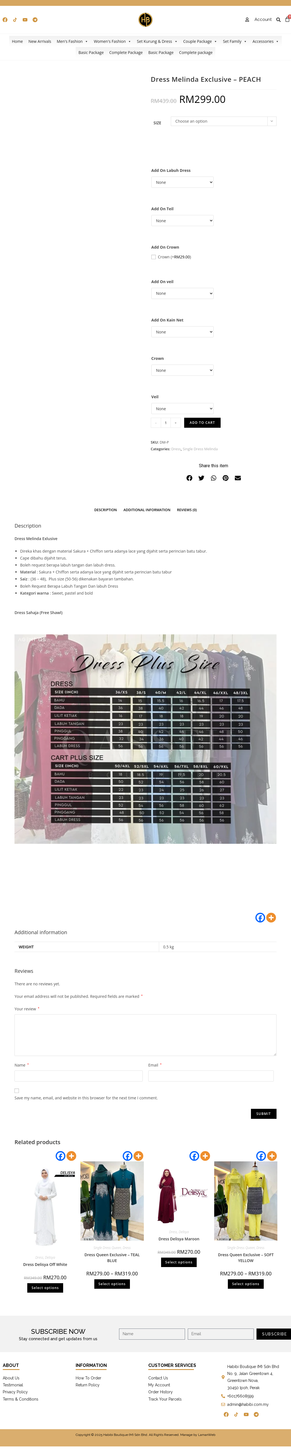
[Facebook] (260, 917)
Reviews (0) (187, 510)
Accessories (266, 41)
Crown (174, 256)
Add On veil (162, 281)
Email (155, 1065)
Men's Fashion (72, 41)
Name (21, 1065)
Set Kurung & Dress (157, 41)
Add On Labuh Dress (171, 170)
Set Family (235, 41)
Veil (155, 396)
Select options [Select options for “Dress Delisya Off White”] (45, 1287)
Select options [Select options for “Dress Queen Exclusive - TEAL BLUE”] (112, 1284)
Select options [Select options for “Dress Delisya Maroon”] (179, 1262)
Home (17, 41)
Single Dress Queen (107, 1247)
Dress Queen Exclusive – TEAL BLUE (112, 1257)
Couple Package (200, 41)
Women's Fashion (112, 41)
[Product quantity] (166, 423)
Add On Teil (162, 208)
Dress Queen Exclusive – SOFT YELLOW (245, 1257)
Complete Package (126, 52)
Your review (26, 1008)
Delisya (50, 1257)
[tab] (106, 510)
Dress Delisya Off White (45, 1264)
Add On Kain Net (167, 320)
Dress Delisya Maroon (179, 1238)
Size (157, 122)
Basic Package (91, 52)
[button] (189, 478)
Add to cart (202, 422)
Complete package (196, 52)
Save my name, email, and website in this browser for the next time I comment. (86, 1097)
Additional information (147, 510)
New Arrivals (39, 41)
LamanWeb (206, 1435)
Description (105, 510)
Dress (176, 448)
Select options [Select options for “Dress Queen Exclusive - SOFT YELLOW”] (245, 1284)
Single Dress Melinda (200, 448)
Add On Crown (165, 247)
